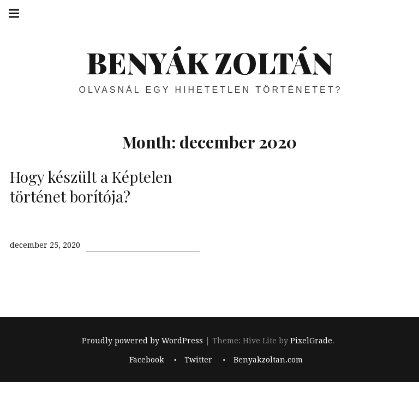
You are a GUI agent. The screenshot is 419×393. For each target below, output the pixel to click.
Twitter (198, 359)
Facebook (146, 359)
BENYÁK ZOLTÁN (209, 62)
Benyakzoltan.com (268, 359)
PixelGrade (311, 341)
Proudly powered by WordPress (142, 341)
